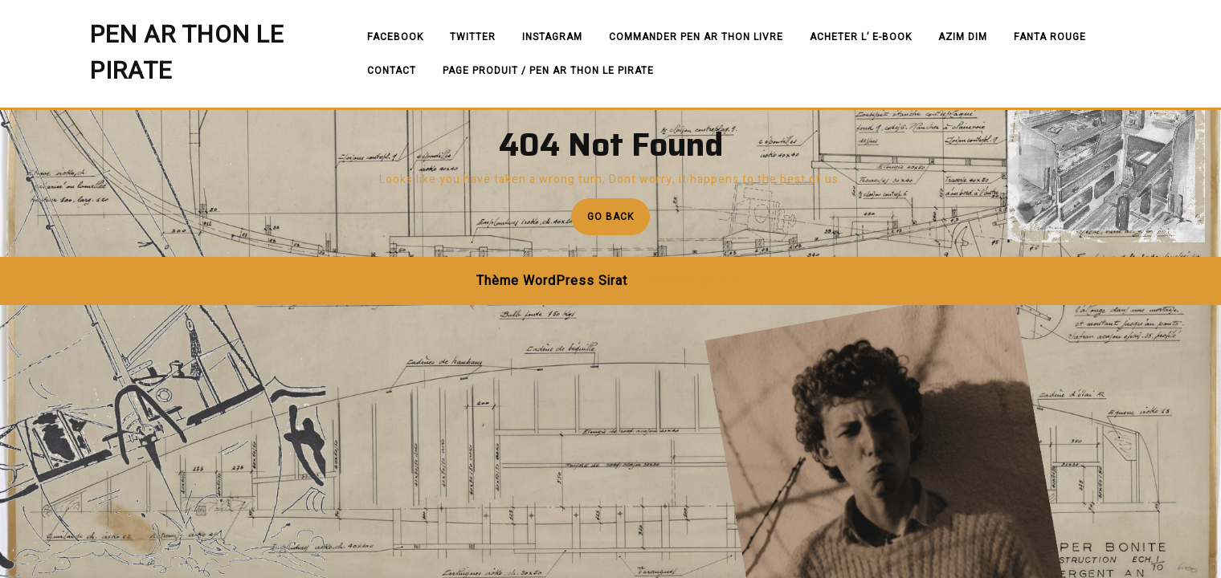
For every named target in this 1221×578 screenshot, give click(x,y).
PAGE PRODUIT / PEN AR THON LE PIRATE (548, 70)
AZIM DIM (962, 37)
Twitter (473, 37)
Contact (391, 70)
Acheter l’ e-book (861, 37)
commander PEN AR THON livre (696, 37)
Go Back (618, 221)
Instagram (552, 37)
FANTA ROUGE (1050, 37)
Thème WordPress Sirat (551, 281)
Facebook (395, 37)
